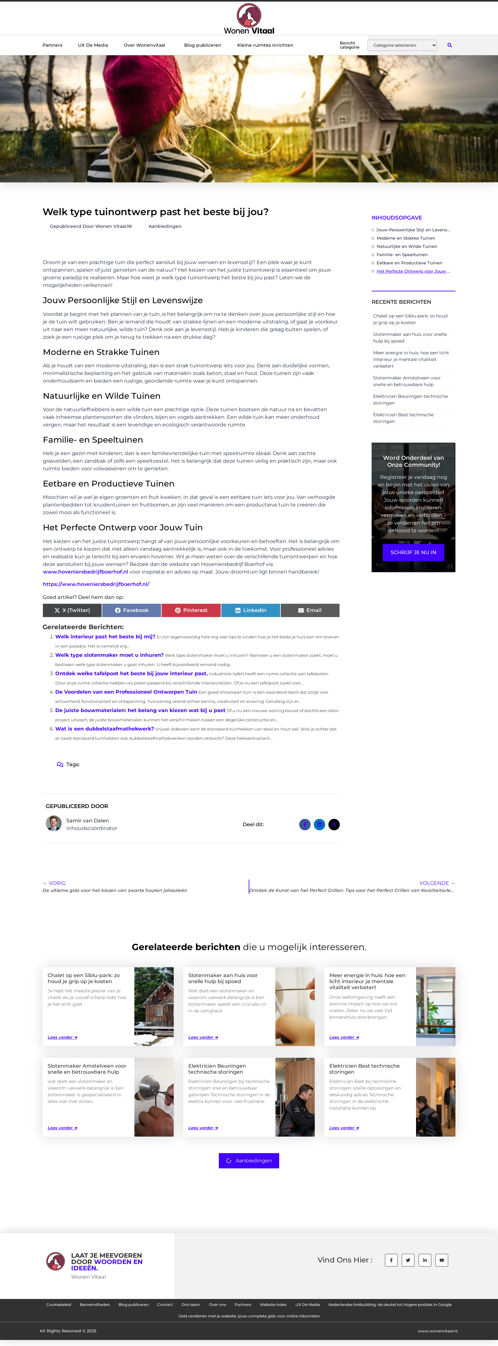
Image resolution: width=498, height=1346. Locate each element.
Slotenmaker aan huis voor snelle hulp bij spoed (223, 978)
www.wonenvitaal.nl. (436, 1337)
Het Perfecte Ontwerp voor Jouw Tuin (414, 271)
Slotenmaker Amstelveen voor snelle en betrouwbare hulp (87, 1069)
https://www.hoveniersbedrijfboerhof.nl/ (96, 584)
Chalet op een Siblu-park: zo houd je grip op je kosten (84, 978)
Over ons (293, 1306)
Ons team (258, 1306)
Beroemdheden (135, 1306)
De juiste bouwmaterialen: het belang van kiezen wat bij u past (140, 710)
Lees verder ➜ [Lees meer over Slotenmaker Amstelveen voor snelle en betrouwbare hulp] (62, 1127)
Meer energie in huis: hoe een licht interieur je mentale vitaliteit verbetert (411, 359)
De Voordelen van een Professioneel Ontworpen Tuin (126, 692)
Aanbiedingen (165, 226)
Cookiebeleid (89, 1306)
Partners (52, 45)
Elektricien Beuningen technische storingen (217, 1069)
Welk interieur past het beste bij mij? (105, 637)
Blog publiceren (202, 45)
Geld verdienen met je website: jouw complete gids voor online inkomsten (331, 1320)
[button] (449, 45)
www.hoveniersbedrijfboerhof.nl (85, 572)
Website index (365, 1306)
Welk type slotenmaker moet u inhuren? (109, 655)
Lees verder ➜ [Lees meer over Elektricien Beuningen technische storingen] (203, 1127)
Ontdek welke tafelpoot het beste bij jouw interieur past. (131, 673)
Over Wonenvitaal (146, 45)
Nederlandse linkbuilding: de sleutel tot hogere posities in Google (156, 1320)
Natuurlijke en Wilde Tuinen (407, 246)
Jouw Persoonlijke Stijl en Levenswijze (414, 229)
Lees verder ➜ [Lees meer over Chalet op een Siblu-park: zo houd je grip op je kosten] (62, 1036)
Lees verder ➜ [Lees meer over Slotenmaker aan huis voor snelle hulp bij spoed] (203, 1036)
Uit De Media (93, 45)
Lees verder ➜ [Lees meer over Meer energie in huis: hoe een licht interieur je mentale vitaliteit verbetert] (344, 1036)
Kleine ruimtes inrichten (265, 45)
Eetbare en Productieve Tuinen (409, 262)
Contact (226, 1306)
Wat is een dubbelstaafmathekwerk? (104, 729)
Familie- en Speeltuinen (402, 254)
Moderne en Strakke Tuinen (406, 238)
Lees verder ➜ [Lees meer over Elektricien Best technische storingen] (344, 1127)
